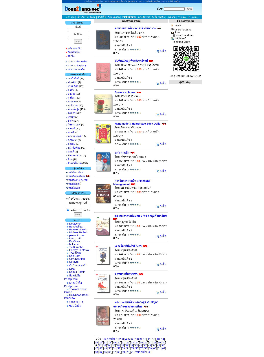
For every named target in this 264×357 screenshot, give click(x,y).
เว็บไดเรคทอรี (77, 265)
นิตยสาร (72, 113)
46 (163, 345)
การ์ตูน (71, 97)
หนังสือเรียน (74, 147)
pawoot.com (76, 235)
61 (159, 348)
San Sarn (74, 255)
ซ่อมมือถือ (75, 305)
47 (96, 348)
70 (127, 352)
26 (145, 342)
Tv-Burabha (76, 247)
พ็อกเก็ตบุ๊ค (73, 109)
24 (136, 342)
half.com (74, 244)
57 (141, 348)
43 (149, 345)
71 (132, 352)
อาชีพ (71, 90)
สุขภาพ (72, 101)
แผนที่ (71, 151)
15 (96, 342)
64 (100, 352)
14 (162, 339)
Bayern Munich (78, 229)
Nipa (72, 268)
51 (114, 348)
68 (118, 352)
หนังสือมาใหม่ (75, 172)
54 (127, 348)
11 (149, 339)
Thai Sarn (75, 253)
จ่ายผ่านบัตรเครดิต (77, 61)
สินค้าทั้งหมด (75, 163)
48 (100, 348)
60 (154, 348)
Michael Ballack (78, 232)
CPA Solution (77, 258)
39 (131, 345)
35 (113, 345)
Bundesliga (75, 226)
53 (123, 348)
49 (105, 348)
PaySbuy (74, 241)
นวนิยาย (72, 105)
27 (150, 342)
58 (145, 348)
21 (123, 342)
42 (145, 345)
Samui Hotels (77, 271)
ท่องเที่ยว (72, 82)
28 (154, 342)
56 (136, 348)
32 (100, 345)
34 (109, 345)
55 (132, 348)
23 (132, 342)
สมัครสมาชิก (74, 48)
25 (141, 342)
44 (154, 345)
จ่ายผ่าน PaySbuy (77, 65)
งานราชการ (76, 301)
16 (100, 342)
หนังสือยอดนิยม (76, 176)
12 (153, 339)
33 (104, 345)
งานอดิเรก (73, 86)
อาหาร (71, 93)
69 (123, 352)
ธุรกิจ (71, 120)
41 (140, 345)
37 (122, 345)
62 (163, 348)
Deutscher (75, 223)
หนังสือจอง (74, 187)
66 (109, 352)
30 (163, 342)
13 (158, 339)
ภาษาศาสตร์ (74, 136)
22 (127, 342)
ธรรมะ (71, 144)
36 (118, 345)
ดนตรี (71, 132)
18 (109, 342)
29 (159, 342)
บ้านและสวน (74, 155)
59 (150, 348)
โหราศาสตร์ (74, 124)
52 (118, 348)
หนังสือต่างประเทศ (77, 180)
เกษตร (71, 117)
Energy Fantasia (79, 250)
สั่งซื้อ (163, 51)
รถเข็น (71, 56)
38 (127, 345)
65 (105, 352)
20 (118, 342)
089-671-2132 (183, 29)
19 (114, 342)
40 (136, 345)
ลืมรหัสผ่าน (74, 52)
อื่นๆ (70, 159)
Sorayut (73, 261)
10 (144, 339)
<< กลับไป (109, 339)
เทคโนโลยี (73, 78)
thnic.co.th (75, 238)
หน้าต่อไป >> (143, 352)
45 (158, 345)
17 (105, 342)
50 (109, 348)
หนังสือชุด (73, 184)
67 (114, 352)
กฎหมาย (72, 140)
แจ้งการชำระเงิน (76, 69)
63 (96, 352)
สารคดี (71, 128)
